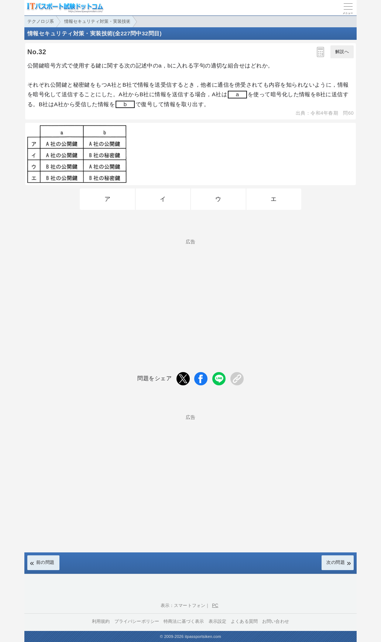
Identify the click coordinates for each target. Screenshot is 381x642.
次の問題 (335, 562)
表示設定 (218, 621)
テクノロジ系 (40, 21)
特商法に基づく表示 (184, 621)
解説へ (342, 51)
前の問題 (45, 562)
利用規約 (101, 621)
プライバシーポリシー (136, 621)
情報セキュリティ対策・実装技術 (97, 21)
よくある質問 (244, 621)
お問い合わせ (275, 621)
